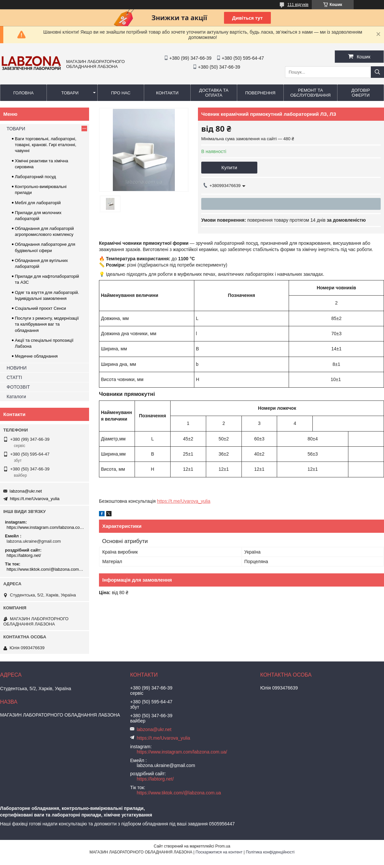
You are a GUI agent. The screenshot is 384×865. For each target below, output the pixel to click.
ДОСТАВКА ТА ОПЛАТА (214, 93)
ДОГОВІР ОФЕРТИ (360, 93)
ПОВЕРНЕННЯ (260, 92)
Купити (229, 167)
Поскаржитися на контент (219, 852)
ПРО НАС (121, 92)
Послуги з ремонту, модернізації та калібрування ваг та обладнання (47, 324)
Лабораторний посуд (35, 176)
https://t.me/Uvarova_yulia (183, 501)
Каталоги (16, 396)
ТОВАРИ (70, 92)
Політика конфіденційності (270, 852)
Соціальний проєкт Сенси (40, 308)
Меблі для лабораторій (38, 202)
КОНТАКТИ (167, 92)
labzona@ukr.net (26, 491)
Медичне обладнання (36, 356)
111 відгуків (297, 4)
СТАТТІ (14, 377)
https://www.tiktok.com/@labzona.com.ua (45, 569)
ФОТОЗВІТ (18, 387)
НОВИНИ (17, 367)
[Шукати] (377, 72)
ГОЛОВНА (23, 92)
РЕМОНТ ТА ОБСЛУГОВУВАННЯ (310, 93)
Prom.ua (222, 846)
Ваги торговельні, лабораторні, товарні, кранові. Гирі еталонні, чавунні (45, 144)
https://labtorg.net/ (24, 555)
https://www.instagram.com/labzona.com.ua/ (45, 527)
